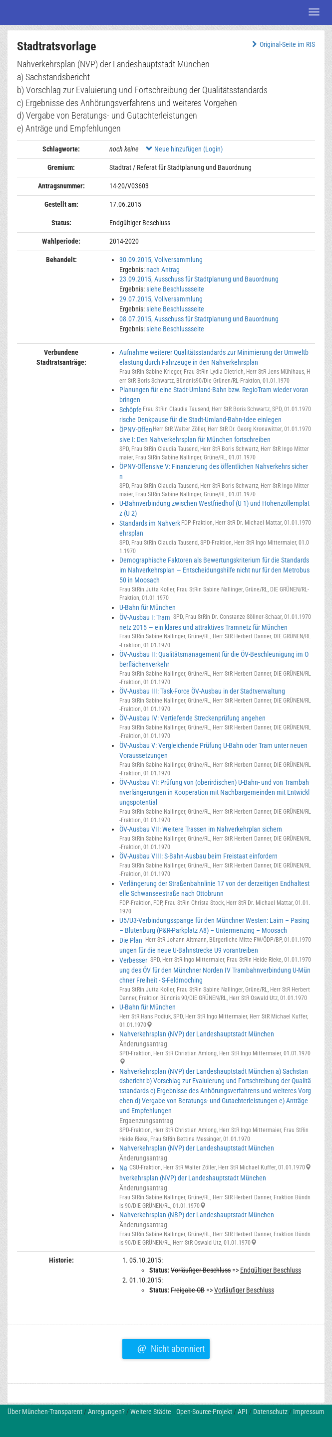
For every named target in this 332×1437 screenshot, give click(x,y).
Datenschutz (270, 1412)
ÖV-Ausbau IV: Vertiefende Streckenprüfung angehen (192, 718)
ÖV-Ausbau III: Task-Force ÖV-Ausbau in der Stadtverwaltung (202, 691)
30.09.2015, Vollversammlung (161, 260)
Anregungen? (106, 1412)
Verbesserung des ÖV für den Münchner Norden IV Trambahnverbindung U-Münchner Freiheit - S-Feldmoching (215, 970)
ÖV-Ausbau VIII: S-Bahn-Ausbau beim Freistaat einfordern (198, 856)
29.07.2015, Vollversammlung (161, 299)
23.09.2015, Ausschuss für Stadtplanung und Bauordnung (199, 279)
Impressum (309, 1412)
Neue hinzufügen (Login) (184, 149)
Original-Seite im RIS (282, 44)
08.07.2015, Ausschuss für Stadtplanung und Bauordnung (199, 319)
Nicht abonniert (171, 1347)
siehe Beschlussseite (175, 289)
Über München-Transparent (44, 1412)
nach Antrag (163, 270)
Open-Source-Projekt (204, 1412)
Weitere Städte (150, 1412)
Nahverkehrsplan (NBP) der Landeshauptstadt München (196, 1215)
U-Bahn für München (147, 607)
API (243, 1412)
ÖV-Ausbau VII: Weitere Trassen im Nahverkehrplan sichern (200, 829)
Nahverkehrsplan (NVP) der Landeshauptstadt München (196, 1034)
